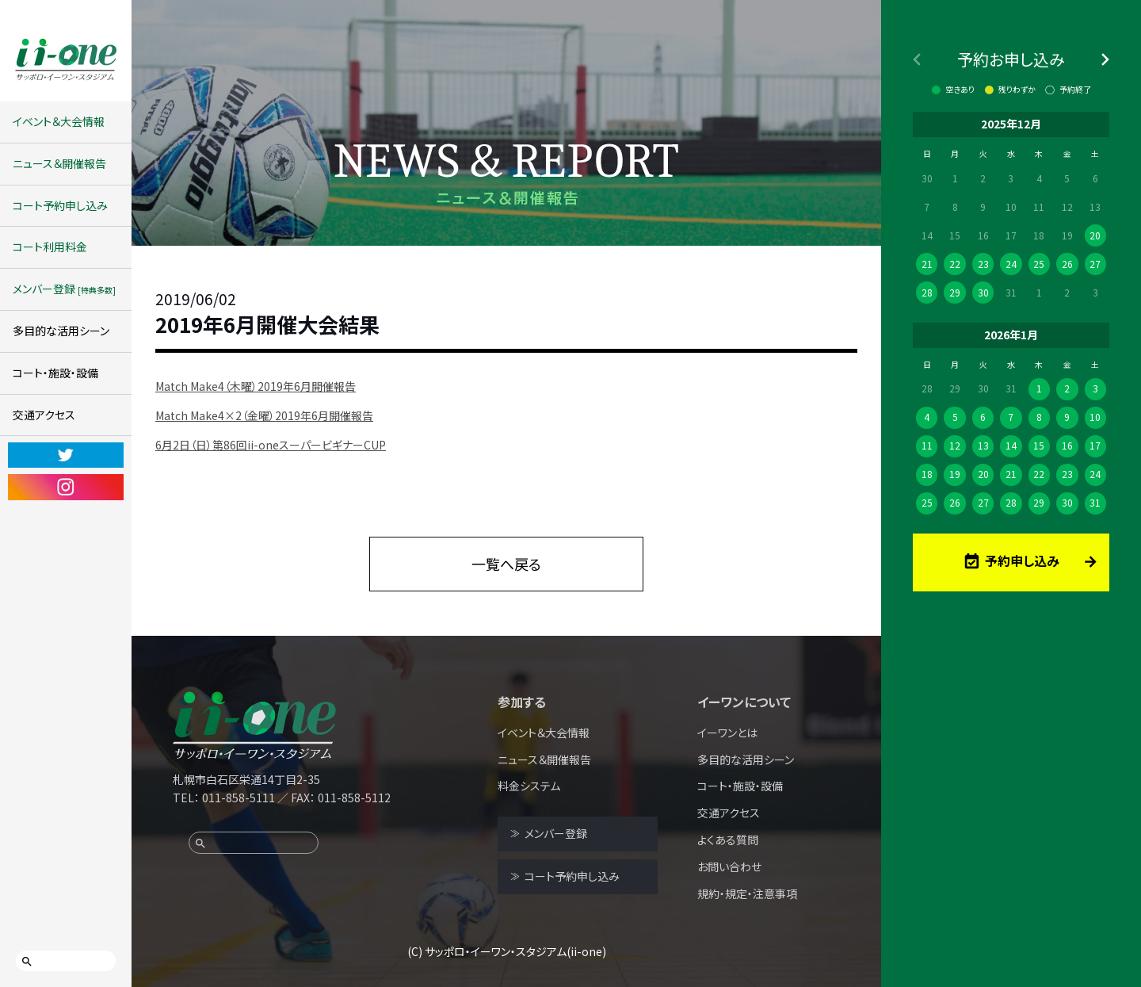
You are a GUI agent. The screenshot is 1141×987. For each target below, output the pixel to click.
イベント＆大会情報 (59, 121)
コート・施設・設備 (55, 373)
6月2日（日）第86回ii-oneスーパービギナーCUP (270, 445)
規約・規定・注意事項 (747, 893)
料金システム (529, 786)
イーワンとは (727, 732)
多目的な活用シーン (61, 331)
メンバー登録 (64, 288)
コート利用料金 (50, 246)
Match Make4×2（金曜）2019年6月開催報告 (264, 415)
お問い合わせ (729, 866)
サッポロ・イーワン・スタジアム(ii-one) (515, 951)
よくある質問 (727, 839)
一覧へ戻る (506, 563)
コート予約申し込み (60, 205)
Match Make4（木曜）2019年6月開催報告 (255, 386)
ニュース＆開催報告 (59, 163)
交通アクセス (44, 415)
